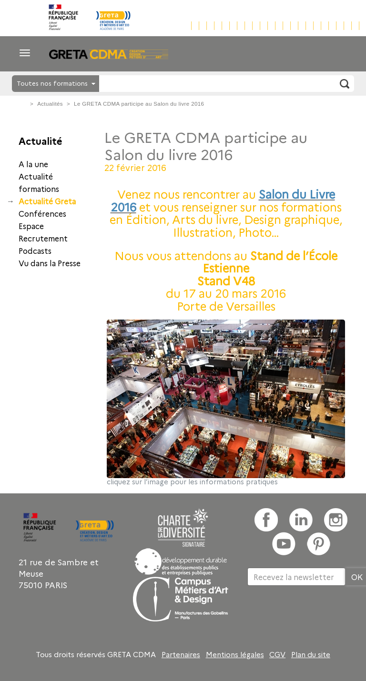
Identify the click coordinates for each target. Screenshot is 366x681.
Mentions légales (235, 654)
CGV (277, 654)
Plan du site (310, 654)
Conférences (42, 213)
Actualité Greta (47, 201)
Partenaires (181, 654)
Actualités (50, 104)
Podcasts (35, 250)
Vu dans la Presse (50, 263)
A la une (33, 164)
